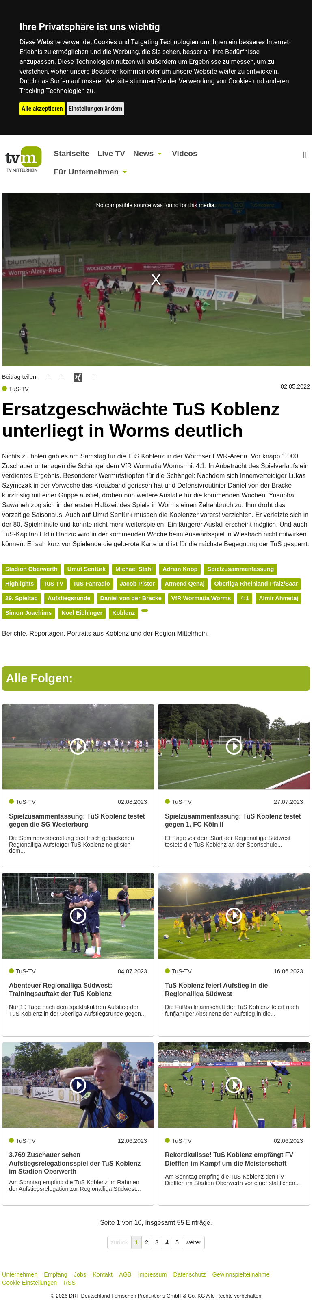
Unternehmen (19, 1274)
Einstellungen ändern (96, 108)
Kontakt (103, 1274)
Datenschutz (189, 1274)
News (143, 153)
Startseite (71, 153)
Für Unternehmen (86, 171)
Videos (184, 153)
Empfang (55, 1274)
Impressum (152, 1274)
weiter (193, 1242)
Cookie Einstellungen (29, 1282)
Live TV (111, 153)
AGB (125, 1274)
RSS (69, 1282)
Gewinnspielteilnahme (241, 1274)
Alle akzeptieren (42, 108)
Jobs (80, 1274)
